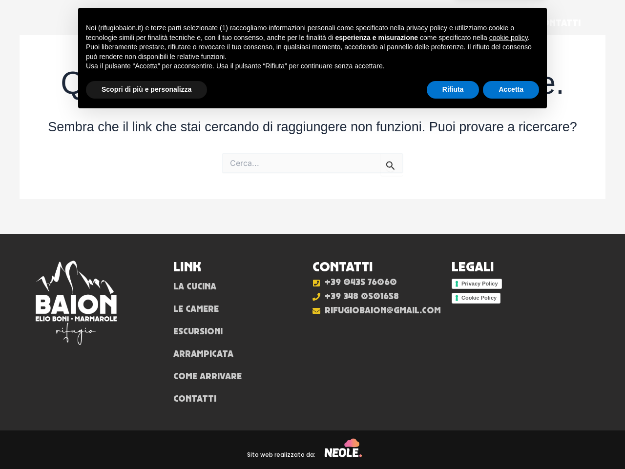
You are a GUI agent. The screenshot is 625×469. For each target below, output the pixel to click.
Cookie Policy (479, 298)
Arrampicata (397, 23)
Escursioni (322, 23)
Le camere (253, 23)
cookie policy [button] (508, 390)
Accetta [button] (511, 442)
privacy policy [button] (426, 381)
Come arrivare (483, 23)
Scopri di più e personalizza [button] (146, 442)
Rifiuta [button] (453, 442)
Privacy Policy (479, 283)
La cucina (188, 23)
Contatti (559, 23)
